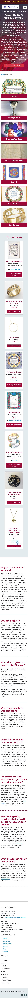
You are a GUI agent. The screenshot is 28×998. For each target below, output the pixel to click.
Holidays (5, 963)
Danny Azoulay (15, 269)
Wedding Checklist (14, 65)
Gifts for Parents (5, 879)
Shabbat (5, 966)
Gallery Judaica (7, 980)
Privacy (5, 946)
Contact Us (6, 941)
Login (15, 11)
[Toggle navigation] (25, 7)
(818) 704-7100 (8, 11)
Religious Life (6, 974)
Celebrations (6, 968)
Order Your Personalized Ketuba (14, 274)
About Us (5, 938)
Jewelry (5, 977)
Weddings (5, 960)
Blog (4, 949)
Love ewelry (19, 843)
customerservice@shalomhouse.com (15, 917)
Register (20, 11)
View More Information (14, 311)
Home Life (5, 971)
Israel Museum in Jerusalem (14, 541)
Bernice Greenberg (15, 420)
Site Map (5, 951)
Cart (24, 11)
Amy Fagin (15, 380)
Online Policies (7, 943)
